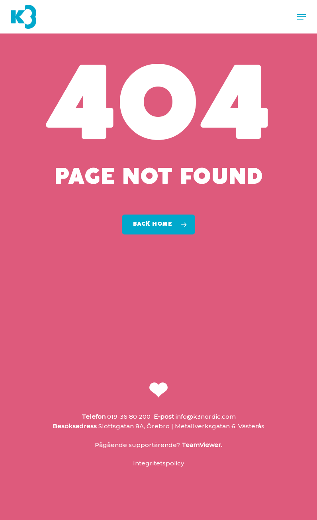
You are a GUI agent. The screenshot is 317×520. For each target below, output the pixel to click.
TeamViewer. (202, 445)
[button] (301, 17)
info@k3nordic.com (206, 416)
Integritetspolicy (158, 463)
